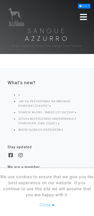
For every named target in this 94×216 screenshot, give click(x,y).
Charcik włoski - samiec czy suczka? (47, 112)
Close (47, 204)
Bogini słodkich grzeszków (41, 129)
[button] (84, 6)
